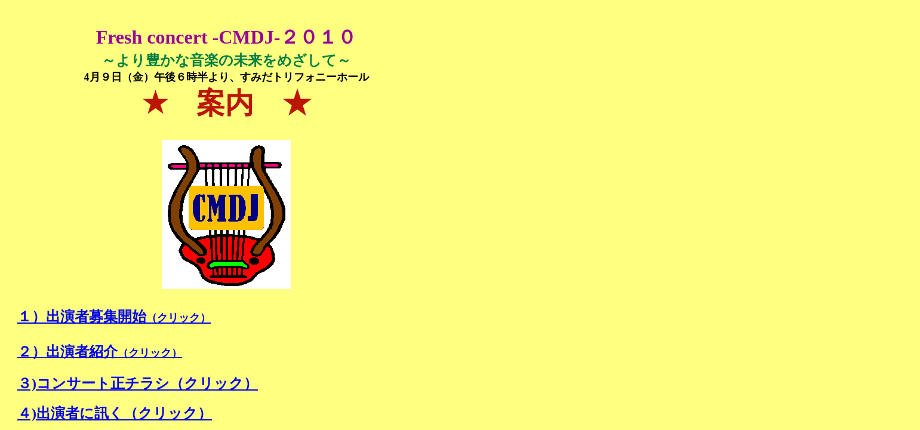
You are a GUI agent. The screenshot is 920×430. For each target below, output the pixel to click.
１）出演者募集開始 (114, 316)
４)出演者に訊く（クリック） (114, 413)
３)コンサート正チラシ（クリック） (137, 383)
